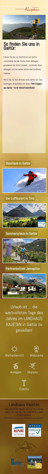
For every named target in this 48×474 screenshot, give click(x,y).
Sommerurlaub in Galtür (21, 233)
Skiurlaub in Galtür (18, 163)
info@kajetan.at (24, 414)
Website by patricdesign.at (34, 418)
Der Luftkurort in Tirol (20, 198)
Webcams (36, 355)
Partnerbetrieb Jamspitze (23, 269)
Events (24, 389)
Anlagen (15, 372)
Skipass (32, 372)
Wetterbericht (14, 355)
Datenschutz (9, 418)
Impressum (19, 418)
